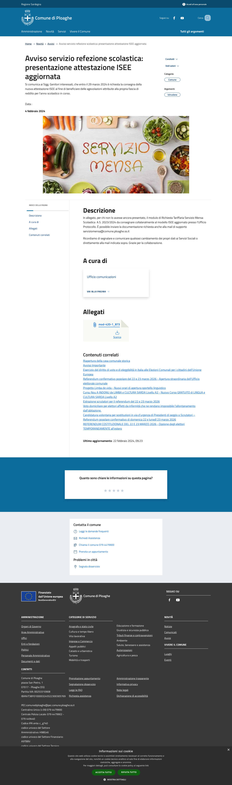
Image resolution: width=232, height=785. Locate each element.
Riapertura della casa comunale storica (106, 361)
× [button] (228, 750)
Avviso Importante (94, 365)
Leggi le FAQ (75, 690)
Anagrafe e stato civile (81, 626)
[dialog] (116, 765)
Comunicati (170, 632)
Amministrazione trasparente (133, 678)
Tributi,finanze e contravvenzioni (135, 635)
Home (28, 44)
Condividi (172, 59)
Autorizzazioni (124, 650)
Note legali (122, 690)
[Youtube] (178, 18)
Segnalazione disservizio (82, 684)
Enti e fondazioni (30, 644)
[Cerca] (207, 18)
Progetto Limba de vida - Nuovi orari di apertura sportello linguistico (124, 388)
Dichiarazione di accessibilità (132, 696)
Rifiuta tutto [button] (129, 772)
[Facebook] (170, 18)
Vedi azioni (172, 66)
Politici (25, 650)
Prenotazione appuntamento (84, 678)
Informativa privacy (127, 684)
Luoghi (168, 654)
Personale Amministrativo (35, 655)
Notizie (168, 626)
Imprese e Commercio (80, 641)
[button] (116, 779)
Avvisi (51, 44)
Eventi (167, 660)
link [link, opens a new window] (147, 765)
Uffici (24, 638)
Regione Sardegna (31, 4)
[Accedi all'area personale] (194, 4)
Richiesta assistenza (80, 696)
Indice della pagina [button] (38, 205)
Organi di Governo (31, 626)
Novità (40, 44)
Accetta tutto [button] (104, 772)
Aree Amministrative (32, 632)
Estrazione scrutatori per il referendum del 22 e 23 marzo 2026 (121, 401)
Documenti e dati (30, 661)
